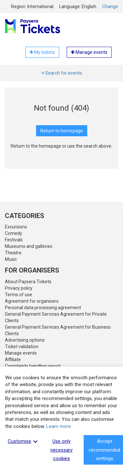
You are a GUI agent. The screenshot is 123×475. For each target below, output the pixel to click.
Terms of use (18, 294)
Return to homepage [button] (61, 130)
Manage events (21, 353)
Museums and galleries (28, 246)
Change (110, 6)
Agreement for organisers (32, 301)
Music (11, 259)
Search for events (61, 73)
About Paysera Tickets (28, 281)
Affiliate (13, 359)
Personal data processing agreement (43, 307)
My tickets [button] (42, 52)
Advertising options (25, 340)
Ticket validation (21, 346)
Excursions (16, 226)
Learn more (58, 426)
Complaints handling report (33, 366)
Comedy (13, 233)
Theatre (13, 252)
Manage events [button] (89, 52)
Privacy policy (19, 288)
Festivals (14, 239)
